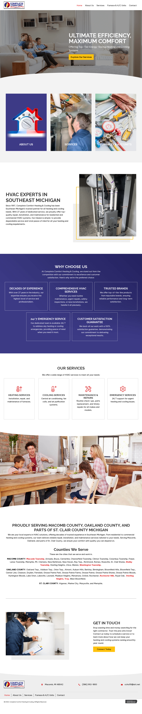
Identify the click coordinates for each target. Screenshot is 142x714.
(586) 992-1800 (89, 684)
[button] (81, 57)
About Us (17, 695)
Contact (61, 695)
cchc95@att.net (132, 684)
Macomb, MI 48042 (54, 684)
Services (28, 695)
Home (7, 695)
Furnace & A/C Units (44, 695)
